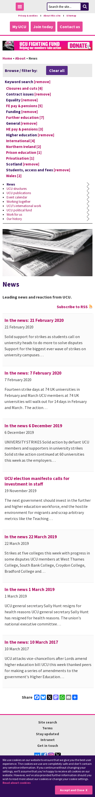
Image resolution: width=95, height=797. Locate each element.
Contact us (70, 26)
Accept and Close (72, 790)
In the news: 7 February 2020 (33, 373)
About (20, 58)
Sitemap (71, 15)
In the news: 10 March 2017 (31, 642)
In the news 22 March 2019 (31, 537)
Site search (47, 722)
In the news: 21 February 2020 (34, 320)
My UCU (19, 26)
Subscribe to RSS (72, 306)
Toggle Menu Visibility (21, 7)
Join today (43, 26)
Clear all (57, 70)
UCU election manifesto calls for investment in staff (37, 481)
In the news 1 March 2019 (29, 589)
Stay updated (47, 734)
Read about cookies (17, 783)
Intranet (48, 739)
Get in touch (47, 745)
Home (7, 58)
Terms (47, 728)
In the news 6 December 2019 (33, 426)
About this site (52, 15)
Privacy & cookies (28, 15)
